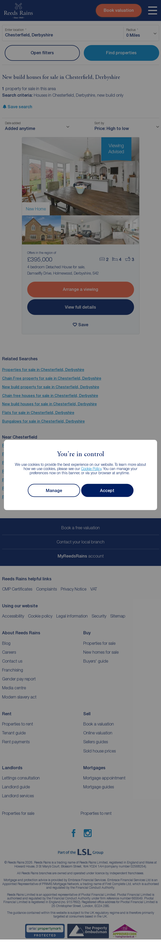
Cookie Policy (91, 468)
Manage (54, 490)
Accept (107, 490)
